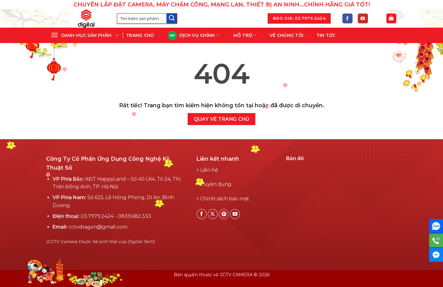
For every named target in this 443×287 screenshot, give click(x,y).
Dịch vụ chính (193, 35)
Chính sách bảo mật (224, 199)
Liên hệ (209, 170)
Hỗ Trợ (244, 35)
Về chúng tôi (286, 35)
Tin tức (326, 35)
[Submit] (171, 19)
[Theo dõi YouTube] (363, 19)
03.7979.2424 (97, 216)
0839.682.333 (134, 216)
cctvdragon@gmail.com (98, 227)
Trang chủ (140, 35)
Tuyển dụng (215, 184)
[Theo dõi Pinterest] (224, 214)
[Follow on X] (213, 214)
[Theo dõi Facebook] (347, 19)
